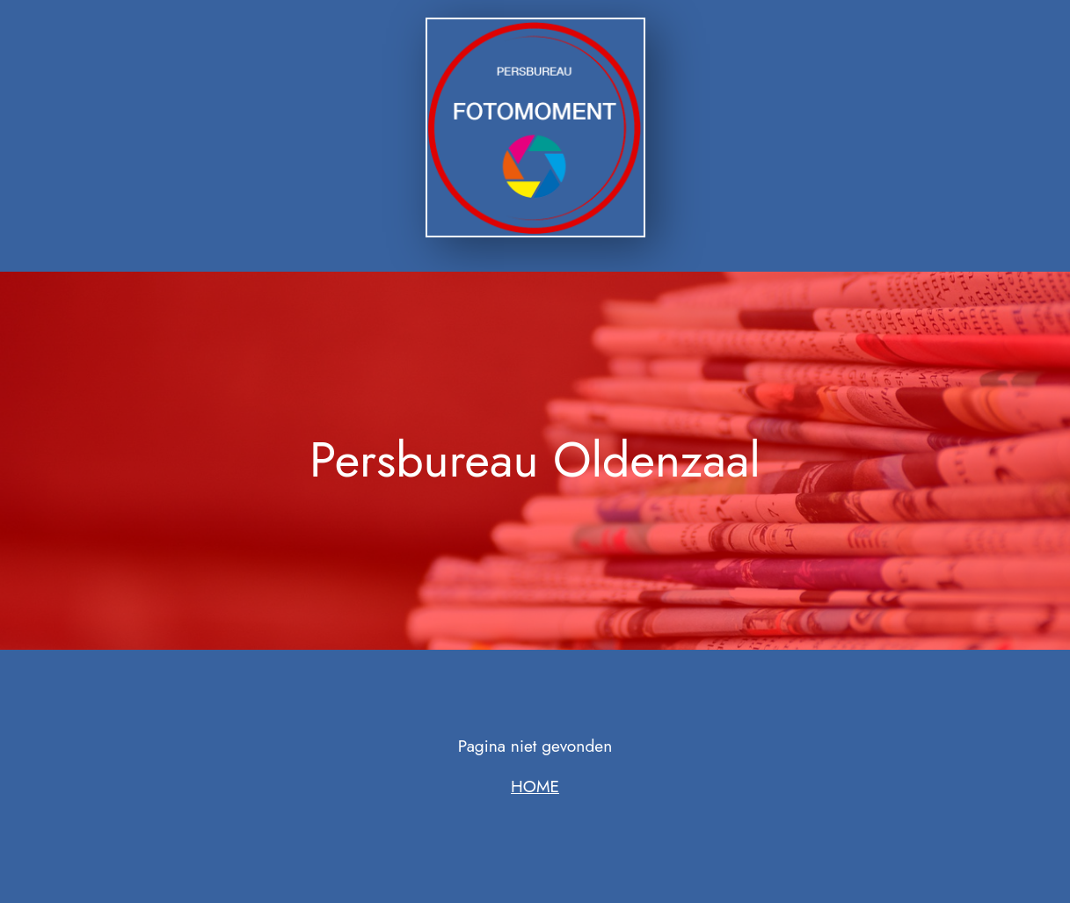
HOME (535, 786)
